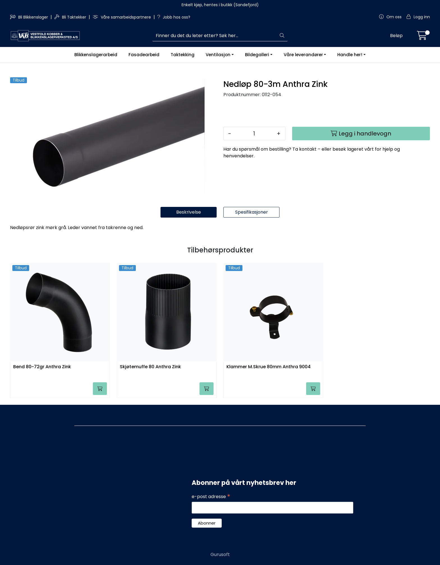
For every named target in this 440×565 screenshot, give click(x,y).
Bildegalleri (257, 55)
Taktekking (182, 55)
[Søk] (214, 35)
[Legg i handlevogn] (361, 133)
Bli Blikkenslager (29, 17)
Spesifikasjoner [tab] (251, 212)
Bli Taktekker (70, 17)
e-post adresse (211, 496)
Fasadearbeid (144, 55)
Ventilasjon (218, 55)
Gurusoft (220, 554)
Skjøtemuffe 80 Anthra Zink (150, 367)
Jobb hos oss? (173, 17)
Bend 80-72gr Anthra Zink (42, 367)
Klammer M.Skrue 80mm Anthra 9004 (268, 367)
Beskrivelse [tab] (188, 212)
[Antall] (253, 133)
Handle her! (349, 55)
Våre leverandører (303, 55)
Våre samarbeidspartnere (122, 17)
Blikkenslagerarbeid (95, 55)
